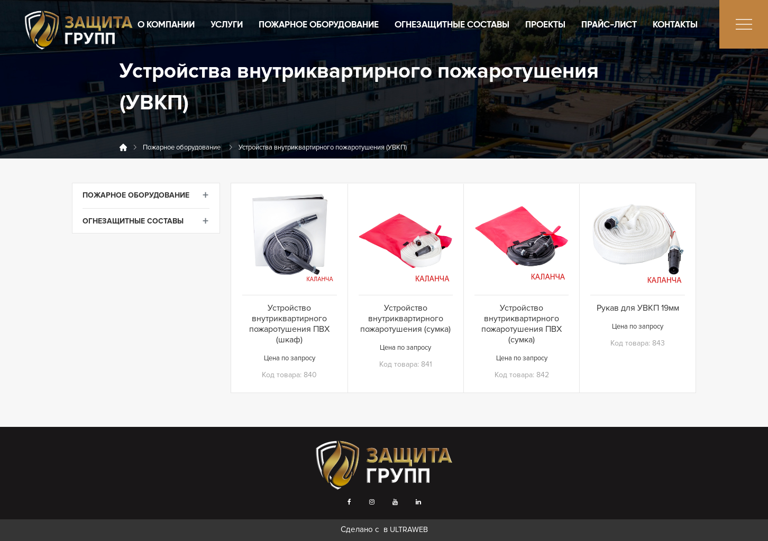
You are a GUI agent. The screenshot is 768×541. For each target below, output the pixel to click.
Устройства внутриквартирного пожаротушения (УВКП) (323, 147)
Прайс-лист (609, 25)
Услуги (227, 25)
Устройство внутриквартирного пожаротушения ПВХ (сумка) (521, 324)
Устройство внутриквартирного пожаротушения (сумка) (405, 318)
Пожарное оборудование (319, 25)
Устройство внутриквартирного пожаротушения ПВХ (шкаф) (289, 324)
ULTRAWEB (409, 529)
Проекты (545, 25)
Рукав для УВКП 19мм (638, 308)
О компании (166, 25)
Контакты (675, 25)
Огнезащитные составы (452, 25)
